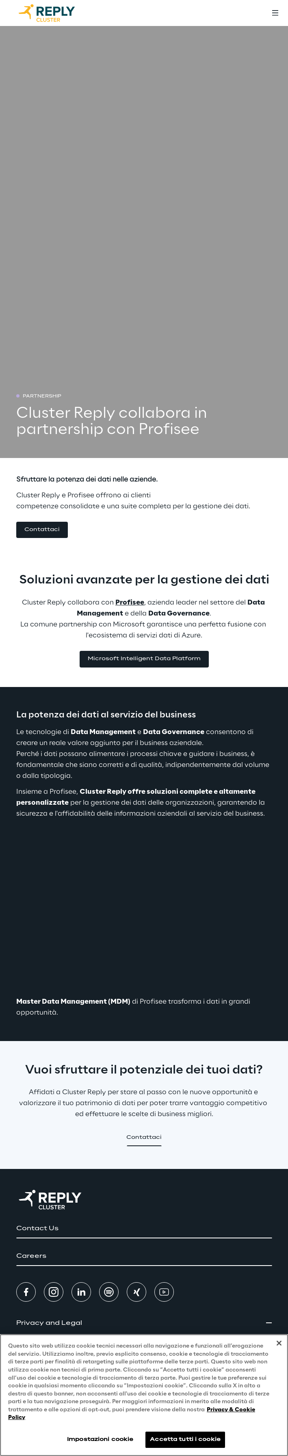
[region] (144, 1395)
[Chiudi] (279, 1343)
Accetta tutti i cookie (185, 1439)
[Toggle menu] (275, 13)
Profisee (129, 602)
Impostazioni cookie (100, 1439)
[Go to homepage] (54, 13)
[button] (42, 530)
